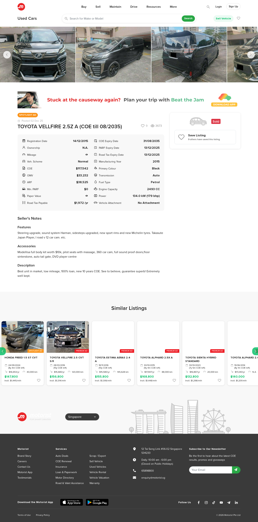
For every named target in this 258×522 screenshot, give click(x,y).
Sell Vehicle (223, 18)
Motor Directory (65, 477)
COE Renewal (64, 461)
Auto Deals (62, 456)
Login (218, 6)
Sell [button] (98, 7)
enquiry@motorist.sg (153, 477)
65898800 (147, 470)
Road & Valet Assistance (70, 483)
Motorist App (25, 472)
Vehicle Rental (97, 472)
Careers (22, 461)
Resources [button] (154, 7)
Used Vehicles (97, 466)
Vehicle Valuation (99, 477)
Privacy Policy (43, 515)
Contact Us (24, 466)
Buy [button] (83, 7)
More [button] (173, 7)
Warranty (94, 483)
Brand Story (24, 456)
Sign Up (233, 6)
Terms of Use (24, 515)
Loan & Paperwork (66, 472)
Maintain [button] (115, 7)
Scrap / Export (97, 456)
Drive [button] (133, 7)
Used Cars (27, 18)
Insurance (61, 466)
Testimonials (25, 477)
